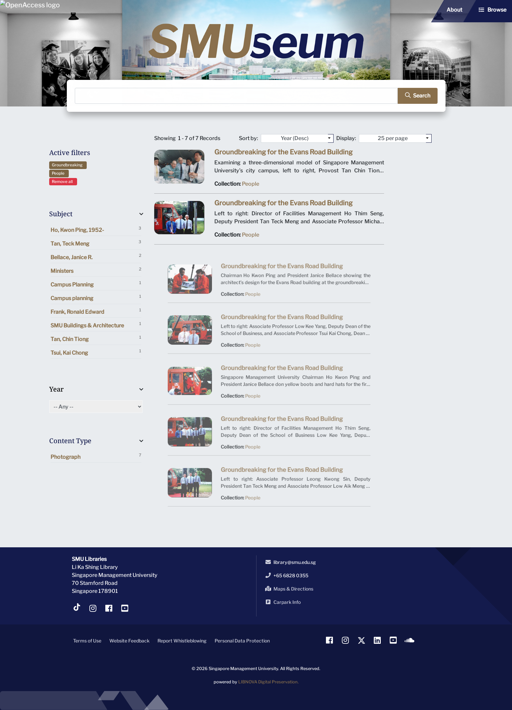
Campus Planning (96, 284)
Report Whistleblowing (182, 640)
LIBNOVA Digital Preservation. (268, 681)
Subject (60, 213)
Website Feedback (129, 640)
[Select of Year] (96, 406)
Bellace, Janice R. (96, 257)
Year (56, 389)
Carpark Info (282, 602)
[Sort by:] (331, 138)
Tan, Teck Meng (96, 243)
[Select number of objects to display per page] (429, 138)
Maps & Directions (288, 588)
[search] (414, 95)
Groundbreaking (68, 164)
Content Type (70, 440)
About (454, 10)
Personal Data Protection (242, 640)
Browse (496, 10)
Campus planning (96, 297)
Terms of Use (87, 640)
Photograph (96, 456)
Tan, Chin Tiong (96, 338)
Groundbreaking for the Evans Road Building (283, 154)
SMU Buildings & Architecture (96, 325)
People (59, 173)
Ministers (96, 270)
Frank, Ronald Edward (96, 311)
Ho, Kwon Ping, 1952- (96, 229)
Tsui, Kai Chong (96, 352)
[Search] (236, 95)
